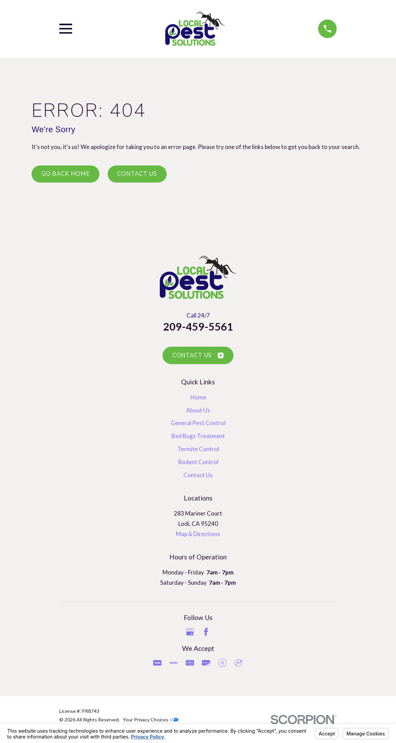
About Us (198, 410)
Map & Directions (198, 533)
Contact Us (137, 174)
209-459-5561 (198, 326)
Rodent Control (198, 462)
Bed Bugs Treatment (198, 435)
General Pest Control (198, 422)
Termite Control (198, 449)
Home (198, 397)
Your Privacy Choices (150, 719)
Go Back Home (65, 174)
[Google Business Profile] (190, 632)
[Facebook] (206, 632)
